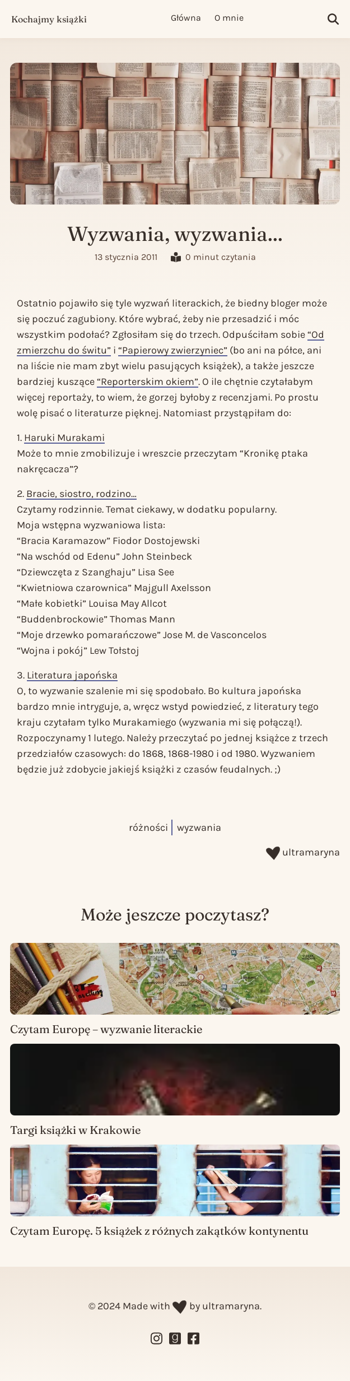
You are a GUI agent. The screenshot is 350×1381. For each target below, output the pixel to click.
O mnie (229, 17)
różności (148, 827)
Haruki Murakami (64, 437)
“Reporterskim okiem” (147, 381)
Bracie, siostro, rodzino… (81, 493)
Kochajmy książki (49, 19)
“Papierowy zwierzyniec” (172, 350)
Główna (186, 17)
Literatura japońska (72, 675)
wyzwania (199, 827)
